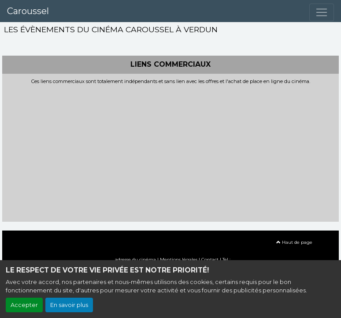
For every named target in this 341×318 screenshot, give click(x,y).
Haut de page (294, 242)
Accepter (24, 305)
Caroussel (28, 11)
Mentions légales (178, 259)
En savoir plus (69, 305)
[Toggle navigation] (321, 12)
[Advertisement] (170, 150)
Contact (210, 259)
